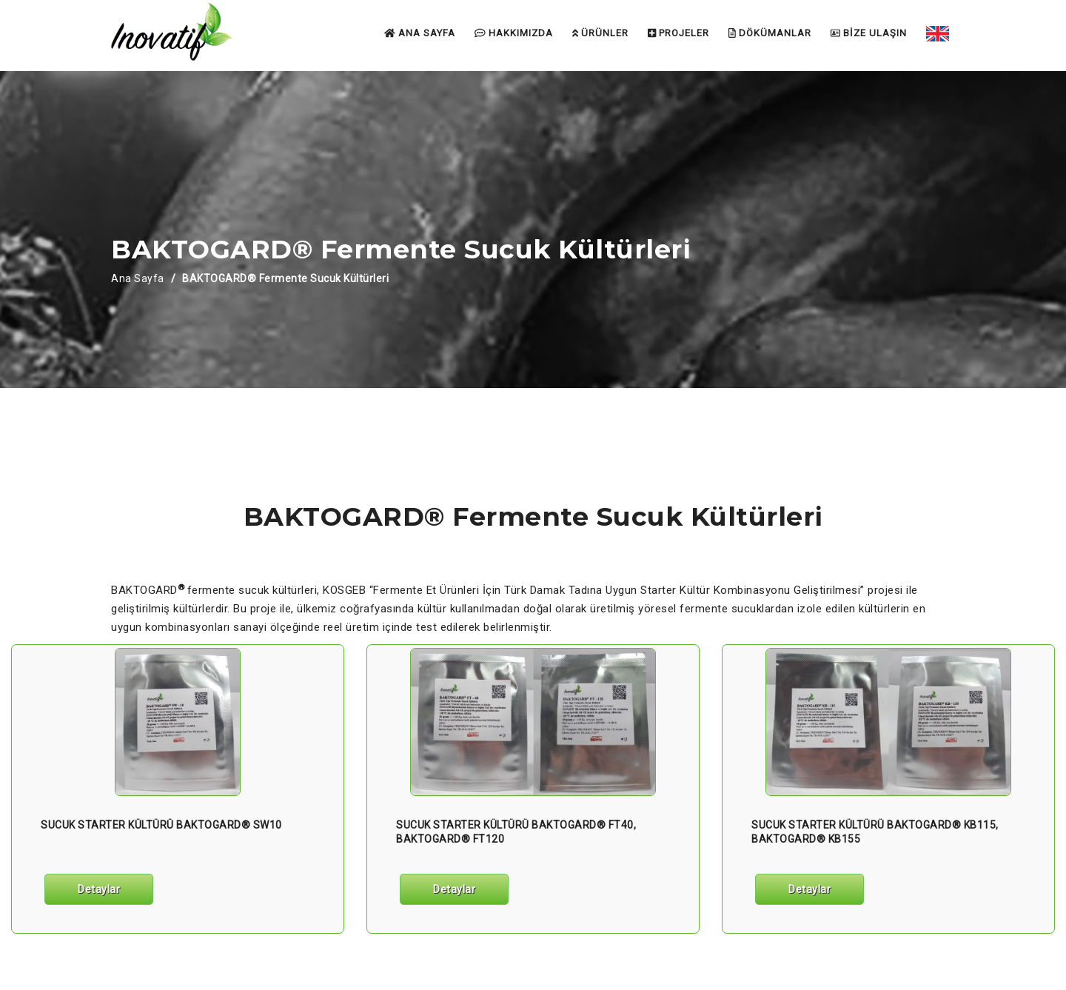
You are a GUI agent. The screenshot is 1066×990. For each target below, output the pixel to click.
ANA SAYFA (419, 33)
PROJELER (678, 33)
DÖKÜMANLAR (769, 33)
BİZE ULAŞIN (869, 33)
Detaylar (99, 889)
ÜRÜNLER (600, 33)
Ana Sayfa (137, 278)
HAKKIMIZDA (514, 33)
